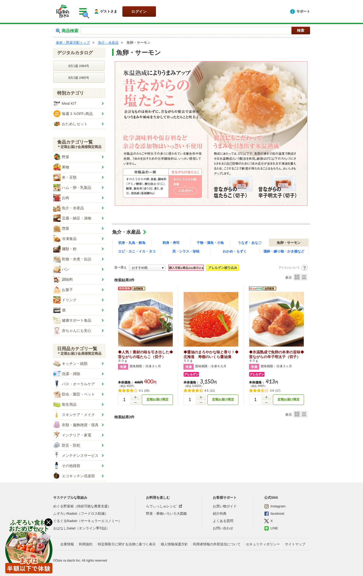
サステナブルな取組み (70, 498)
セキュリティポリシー (263, 544)
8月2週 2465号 (78, 78)
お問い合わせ (223, 528)
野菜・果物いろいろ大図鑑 (166, 513)
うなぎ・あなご (250, 243)
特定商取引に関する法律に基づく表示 (127, 544)
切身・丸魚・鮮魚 (131, 243)
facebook (274, 514)
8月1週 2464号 (78, 66)
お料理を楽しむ (158, 498)
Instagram (275, 506)
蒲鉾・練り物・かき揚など (283, 251)
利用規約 (86, 544)
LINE (271, 528)
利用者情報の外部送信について (217, 544)
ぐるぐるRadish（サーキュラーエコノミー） (87, 521)
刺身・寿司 (171, 243)
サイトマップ (295, 544)
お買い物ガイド (225, 506)
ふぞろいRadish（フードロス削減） (80, 513)
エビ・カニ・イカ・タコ (137, 251)
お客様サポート (225, 498)
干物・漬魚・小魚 (210, 243)
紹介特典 (219, 513)
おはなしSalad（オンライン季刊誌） (81, 528)
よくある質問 (223, 521)
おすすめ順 (140, 268)
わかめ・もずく (235, 251)
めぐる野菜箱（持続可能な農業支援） (82, 506)
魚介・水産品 (126, 232)
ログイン (139, 11)
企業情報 (67, 544)
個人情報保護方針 (174, 544)
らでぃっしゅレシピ (161, 506)
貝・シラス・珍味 (185, 251)
